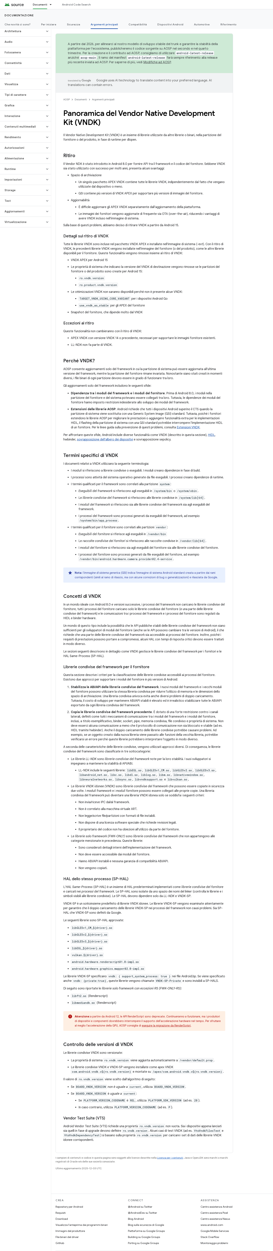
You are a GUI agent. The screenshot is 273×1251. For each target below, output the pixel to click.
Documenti (81, 99)
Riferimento (228, 24)
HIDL (211, 435)
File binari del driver (67, 1237)
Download (62, 1219)
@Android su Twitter (140, 1206)
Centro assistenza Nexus (215, 1219)
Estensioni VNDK (188, 427)
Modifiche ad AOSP (157, 62)
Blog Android (136, 1219)
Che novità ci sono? (18, 24)
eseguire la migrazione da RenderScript (166, 1025)
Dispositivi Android (170, 24)
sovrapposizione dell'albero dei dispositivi (105, 439)
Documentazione (19, 15)
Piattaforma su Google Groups (146, 1231)
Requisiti (61, 1212)
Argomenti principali (103, 99)
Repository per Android (69, 1206)
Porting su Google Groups (143, 1243)
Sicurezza (73, 24)
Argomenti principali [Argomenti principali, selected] (104, 24)
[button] (22, 31)
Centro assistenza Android (216, 1206)
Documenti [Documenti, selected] (40, 4)
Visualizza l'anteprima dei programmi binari (82, 1225)
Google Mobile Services (215, 1231)
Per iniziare (48, 24)
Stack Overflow (210, 1237)
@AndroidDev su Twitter (142, 1212)
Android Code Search (76, 4)
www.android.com (212, 1225)
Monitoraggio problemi (214, 1243)
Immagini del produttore (70, 1231)
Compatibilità (138, 24)
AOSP (66, 99)
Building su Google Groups (144, 1237)
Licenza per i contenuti (170, 1157)
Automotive (202, 24)
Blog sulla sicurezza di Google (146, 1225)
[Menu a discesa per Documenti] (52, 4)
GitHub (60, 1243)
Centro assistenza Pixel (214, 1212)
